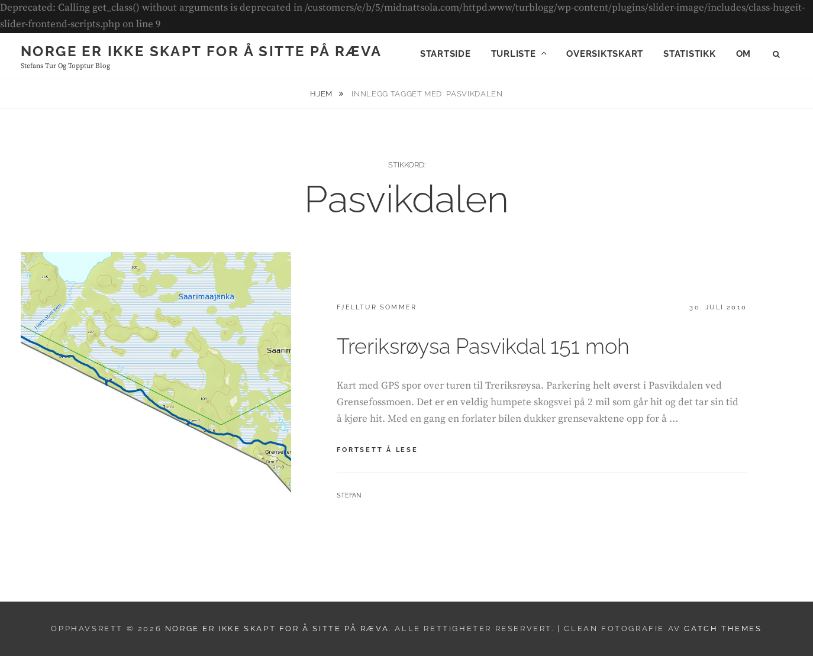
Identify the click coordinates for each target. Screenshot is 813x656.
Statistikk (689, 54)
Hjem (322, 93)
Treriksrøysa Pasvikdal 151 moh (483, 346)
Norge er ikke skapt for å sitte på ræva (201, 51)
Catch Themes (723, 628)
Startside (445, 54)
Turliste (513, 54)
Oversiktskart (604, 54)
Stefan (349, 495)
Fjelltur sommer (377, 307)
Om (743, 54)
